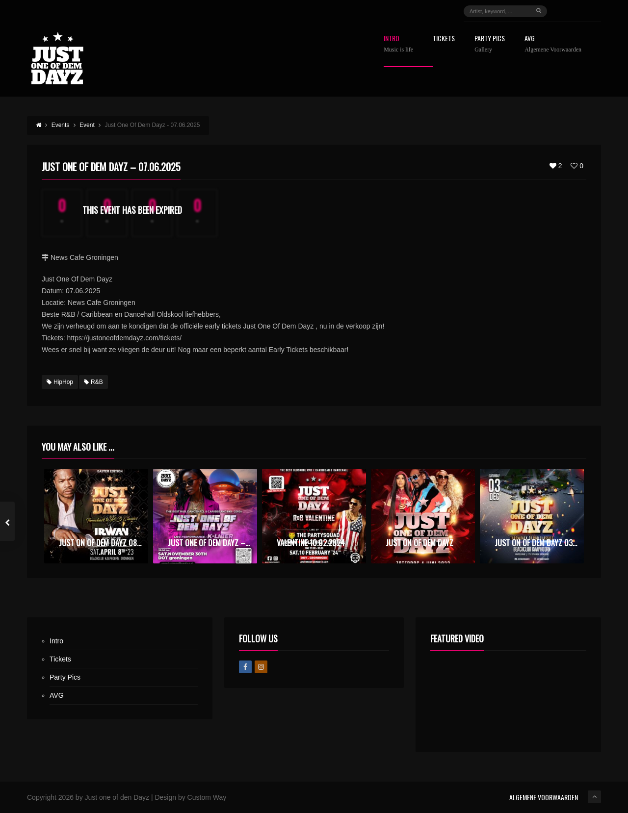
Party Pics (489, 44)
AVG (552, 44)
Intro (398, 44)
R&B (93, 382)
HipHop (60, 382)
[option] (96, 516)
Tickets (444, 39)
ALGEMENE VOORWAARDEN (543, 797)
